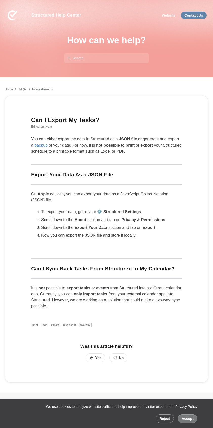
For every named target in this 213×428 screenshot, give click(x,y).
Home (9, 89)
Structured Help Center (56, 15)
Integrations (41, 89)
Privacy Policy (186, 407)
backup (41, 145)
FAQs (22, 89)
